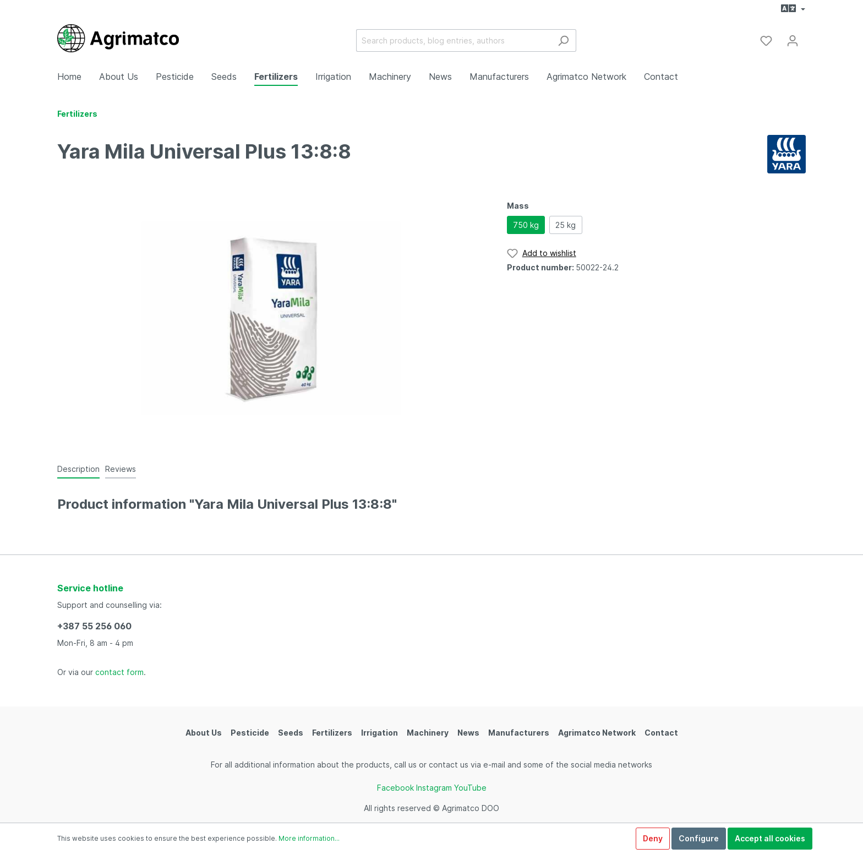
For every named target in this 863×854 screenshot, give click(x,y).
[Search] (563, 40)
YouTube (470, 787)
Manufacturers (518, 732)
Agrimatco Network (597, 732)
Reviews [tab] (120, 469)
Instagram (434, 787)
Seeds (290, 732)
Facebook (395, 787)
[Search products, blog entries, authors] (453, 40)
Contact (661, 732)
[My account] (792, 41)
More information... (309, 838)
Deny (653, 838)
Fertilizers (332, 732)
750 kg (526, 225)
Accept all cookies (770, 838)
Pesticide (250, 732)
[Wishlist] (766, 41)
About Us (203, 732)
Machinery (428, 732)
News (468, 732)
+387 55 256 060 (94, 626)
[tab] (78, 468)
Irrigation (379, 732)
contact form (119, 672)
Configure (699, 838)
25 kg (565, 225)
